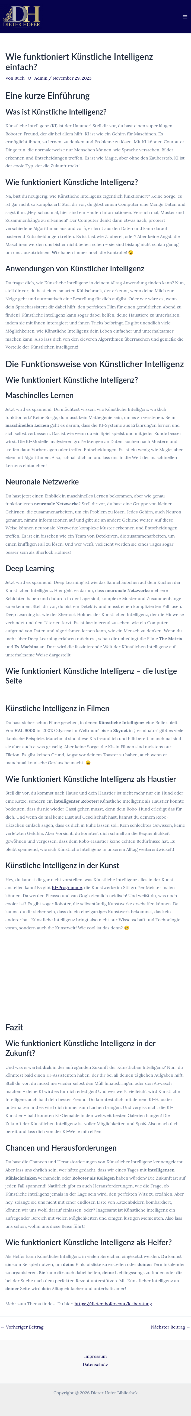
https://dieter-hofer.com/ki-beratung (113, 1303)
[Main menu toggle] (185, 17)
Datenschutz (95, 1364)
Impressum (95, 1356)
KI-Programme (67, 887)
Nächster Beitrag (170, 1327)
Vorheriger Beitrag (22, 1327)
